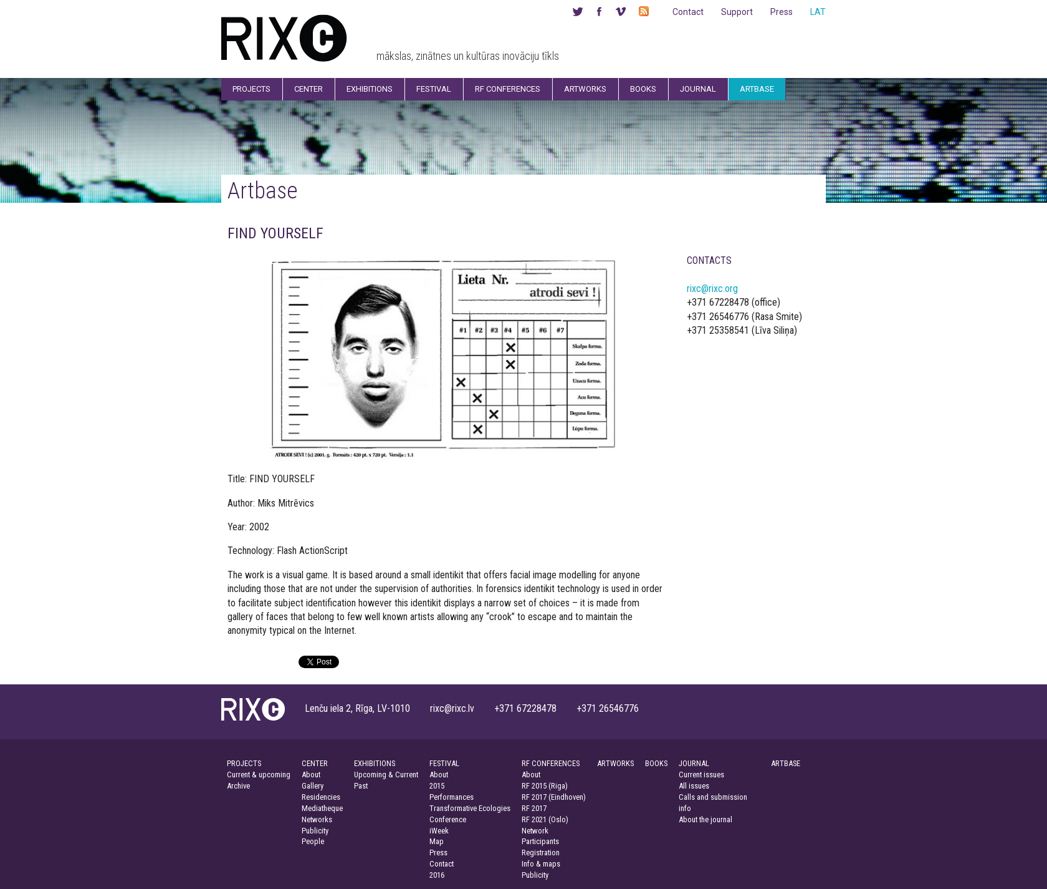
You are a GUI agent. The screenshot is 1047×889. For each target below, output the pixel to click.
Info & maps (541, 863)
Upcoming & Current (386, 774)
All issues (694, 785)
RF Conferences (507, 89)
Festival (433, 89)
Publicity (315, 830)
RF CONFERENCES (551, 763)
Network (535, 830)
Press (781, 12)
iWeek (439, 830)
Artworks (585, 89)
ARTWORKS (615, 763)
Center (308, 89)
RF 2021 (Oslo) (545, 819)
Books (643, 89)
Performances (451, 797)
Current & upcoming (258, 774)
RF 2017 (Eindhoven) (554, 797)
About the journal (705, 819)
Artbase (757, 89)
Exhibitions (370, 89)
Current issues (701, 774)
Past (361, 785)
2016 (436, 875)
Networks (317, 819)
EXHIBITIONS (374, 763)
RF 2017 (534, 808)
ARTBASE (785, 763)
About (311, 774)
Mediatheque (322, 808)
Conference (447, 819)
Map (436, 841)
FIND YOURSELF (275, 233)
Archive (238, 785)
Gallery (312, 785)
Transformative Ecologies (469, 808)
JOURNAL (694, 763)
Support (737, 12)
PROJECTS (244, 763)
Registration (541, 852)
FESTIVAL (444, 763)
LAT (818, 12)
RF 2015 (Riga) (545, 785)
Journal (698, 89)
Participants (540, 841)
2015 (436, 785)
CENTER (315, 763)
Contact (688, 12)
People (313, 841)
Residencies (321, 797)
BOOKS (656, 763)
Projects (251, 89)
